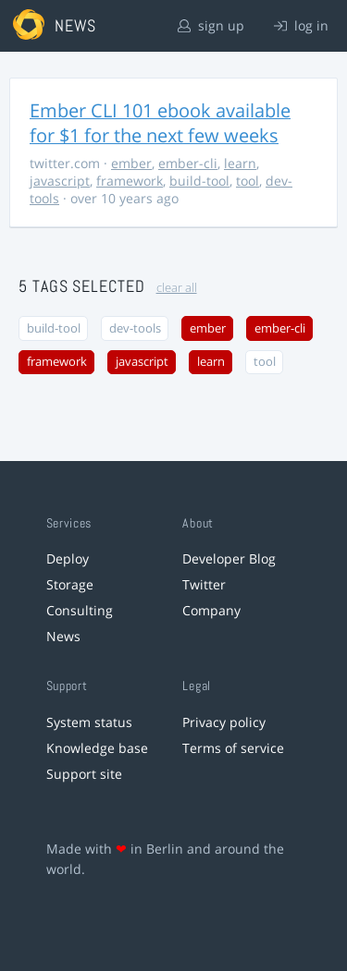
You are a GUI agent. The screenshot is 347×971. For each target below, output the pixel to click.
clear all (176, 288)
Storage (69, 584)
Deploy (67, 558)
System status (89, 722)
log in (301, 25)
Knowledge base (97, 748)
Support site (84, 774)
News (63, 636)
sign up (211, 25)
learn (240, 163)
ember (131, 163)
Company (211, 610)
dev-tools (135, 328)
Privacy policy (224, 722)
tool (247, 180)
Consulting (79, 610)
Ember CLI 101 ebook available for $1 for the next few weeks (160, 123)
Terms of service (233, 748)
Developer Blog (229, 558)
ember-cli (187, 163)
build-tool (199, 180)
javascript (60, 180)
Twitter (204, 584)
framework (129, 180)
